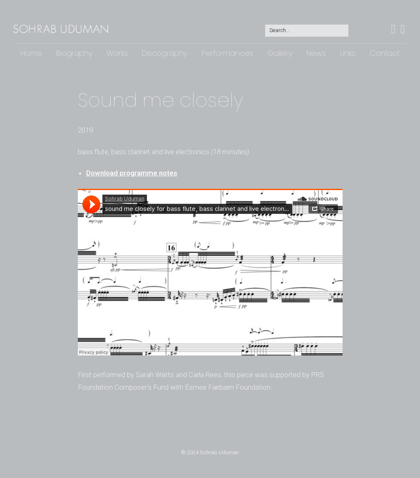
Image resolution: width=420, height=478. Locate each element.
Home (31, 53)
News (316, 53)
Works (117, 53)
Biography (74, 53)
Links (347, 53)
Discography (164, 53)
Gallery (280, 53)
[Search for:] (306, 31)
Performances (227, 53)
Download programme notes (131, 173)
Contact (385, 53)
